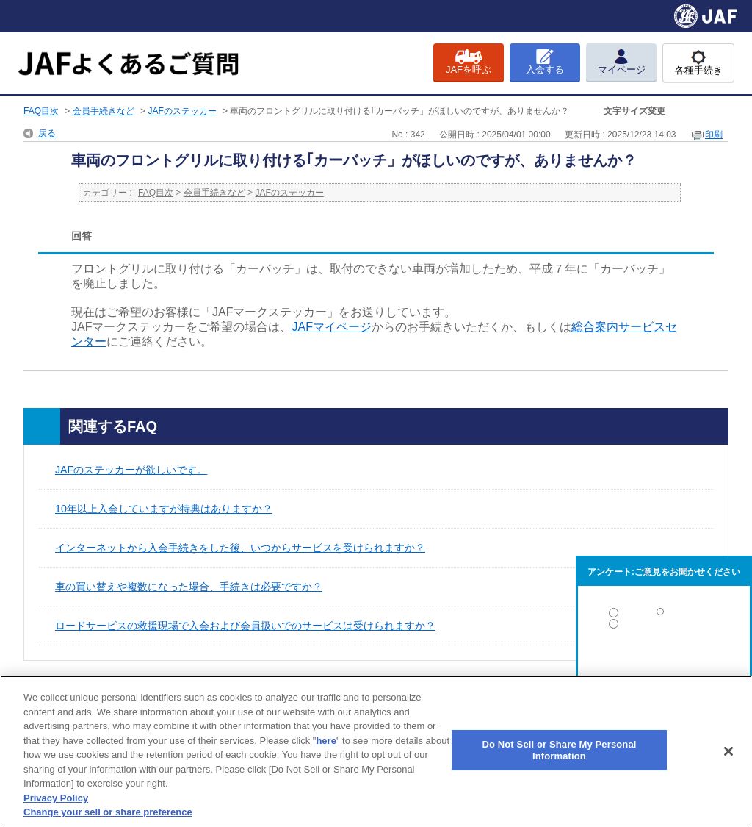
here (326, 740)
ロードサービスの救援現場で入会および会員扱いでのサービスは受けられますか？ (245, 625)
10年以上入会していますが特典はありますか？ (163, 509)
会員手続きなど (103, 111)
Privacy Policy (56, 797)
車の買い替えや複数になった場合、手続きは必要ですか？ (188, 586)
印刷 (714, 134)
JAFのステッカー (182, 111)
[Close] (728, 751)
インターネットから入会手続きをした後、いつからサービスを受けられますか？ (240, 548)
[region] (376, 751)
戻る (47, 133)
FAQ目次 (41, 111)
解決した (663, 615)
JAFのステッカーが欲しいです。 (131, 470)
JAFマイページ (331, 327)
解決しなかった (663, 664)
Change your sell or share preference (108, 811)
